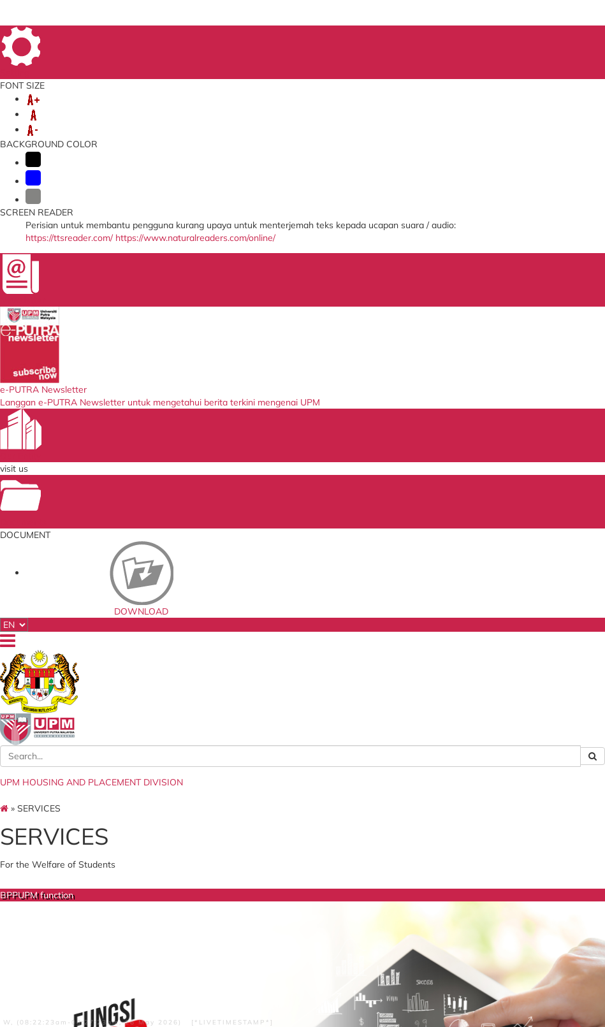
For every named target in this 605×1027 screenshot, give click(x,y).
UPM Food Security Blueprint (409, 761)
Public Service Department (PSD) (299, 796)
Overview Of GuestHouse (420, 599)
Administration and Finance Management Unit (166, 656)
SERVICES (349, 109)
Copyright (122, 966)
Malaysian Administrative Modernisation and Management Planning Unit (301, 818)
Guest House (437, 447)
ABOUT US (68, 109)
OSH (182, 135)
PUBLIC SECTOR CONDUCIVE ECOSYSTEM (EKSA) (316, 135)
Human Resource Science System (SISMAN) (190, 834)
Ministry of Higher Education (301, 761)
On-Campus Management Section (155, 594)
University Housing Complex (304, 453)
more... (163, 566)
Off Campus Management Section (155, 625)
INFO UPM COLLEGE (150, 109)
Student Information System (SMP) (195, 784)
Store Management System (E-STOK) (194, 803)
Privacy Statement (66, 966)
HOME (343, 37)
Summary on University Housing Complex (301, 625)
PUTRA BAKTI (481, 122)
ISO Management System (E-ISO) (191, 765)
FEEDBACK (407, 37)
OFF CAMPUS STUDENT (262, 109)
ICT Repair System (181, 818)
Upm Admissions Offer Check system (399, 789)
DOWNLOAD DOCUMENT (103, 135)
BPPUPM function (171, 447)
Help (223, 966)
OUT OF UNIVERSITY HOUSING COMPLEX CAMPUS (160, 122)
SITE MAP (549, 37)
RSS (155, 966)
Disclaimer (189, 966)
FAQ (370, 37)
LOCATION (504, 37)
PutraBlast (380, 804)
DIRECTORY (456, 37)
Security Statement (71, 975)
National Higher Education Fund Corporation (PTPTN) (299, 777)
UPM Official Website (397, 773)
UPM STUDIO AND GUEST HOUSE (364, 122)
